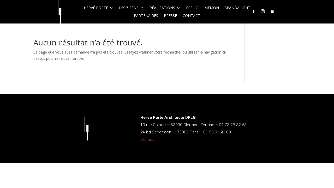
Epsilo (192, 8)
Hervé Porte (96, 8)
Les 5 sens (129, 8)
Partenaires (146, 16)
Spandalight (237, 8)
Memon (211, 8)
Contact (191, 16)
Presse (170, 16)
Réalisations (162, 8)
